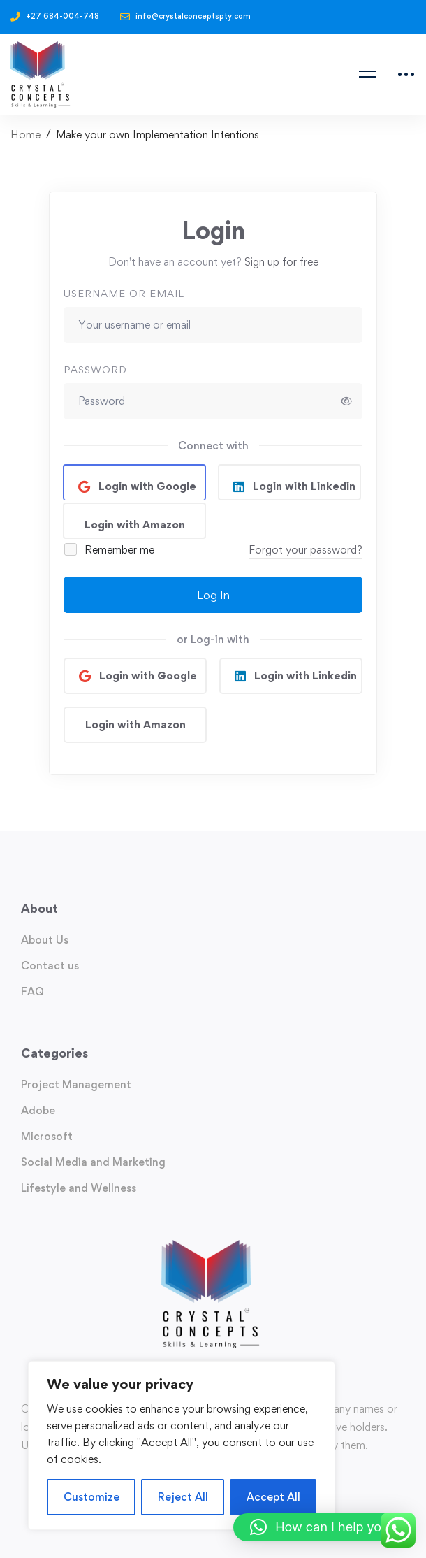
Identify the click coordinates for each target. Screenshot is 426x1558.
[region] (181, 1445)
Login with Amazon (135, 524)
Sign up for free (281, 261)
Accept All (273, 1496)
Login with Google (146, 486)
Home (25, 134)
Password (95, 369)
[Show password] (346, 401)
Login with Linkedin (302, 486)
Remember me (110, 549)
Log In (213, 595)
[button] (322, 1527)
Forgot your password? (305, 549)
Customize (91, 1496)
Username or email (124, 293)
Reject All (183, 1496)
